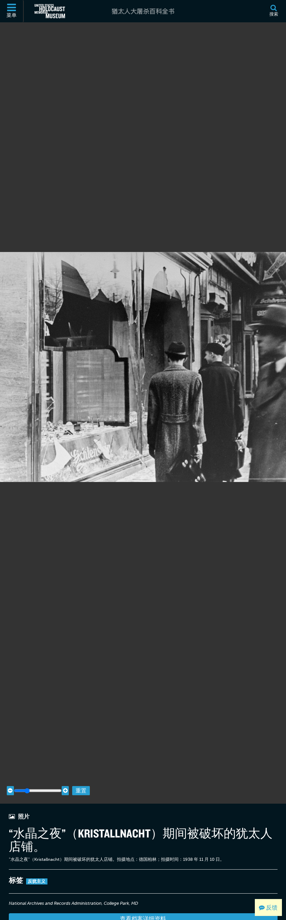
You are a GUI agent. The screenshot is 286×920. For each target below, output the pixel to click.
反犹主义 (37, 867)
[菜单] (12, 11)
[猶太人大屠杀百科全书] (142, 11)
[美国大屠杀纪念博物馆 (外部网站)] (50, 11)
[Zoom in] (65, 776)
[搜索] (274, 11)
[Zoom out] (10, 776)
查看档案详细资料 (143, 904)
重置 (81, 776)
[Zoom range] (38, 776)
